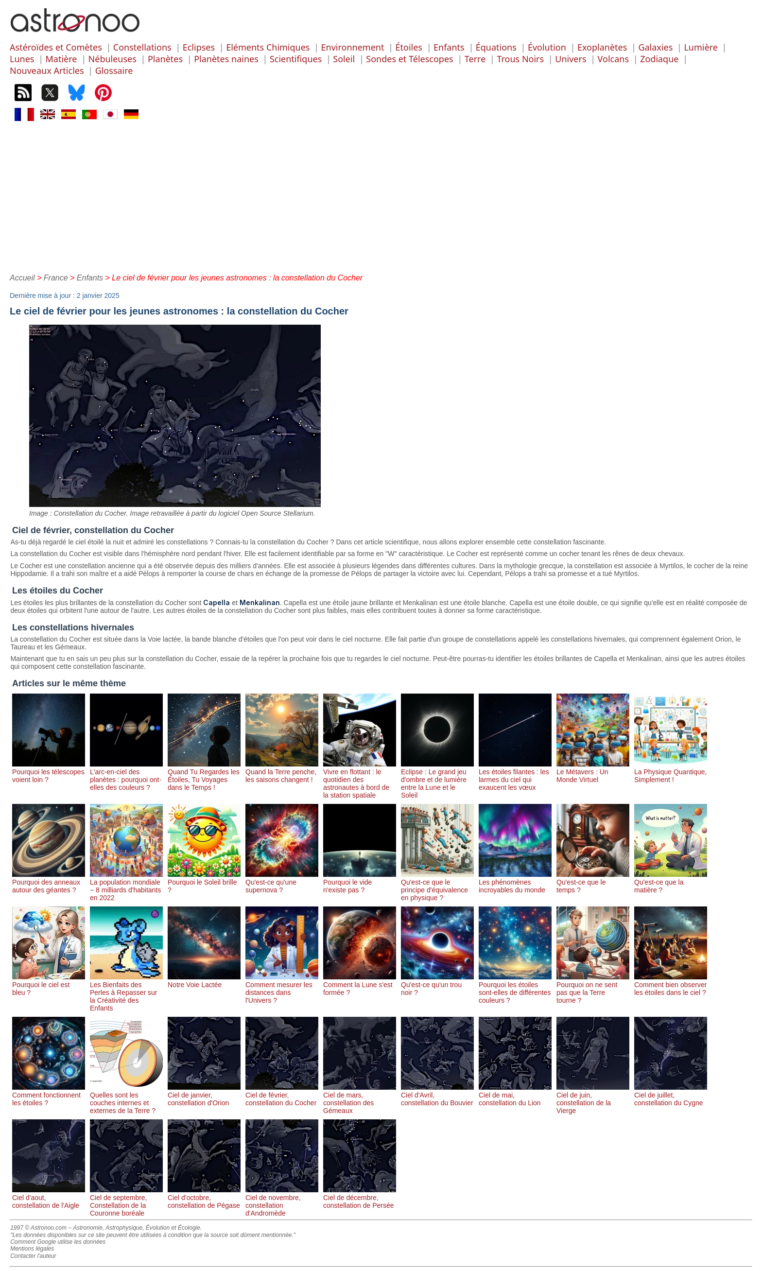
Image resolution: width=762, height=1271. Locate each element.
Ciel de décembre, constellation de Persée (359, 1197)
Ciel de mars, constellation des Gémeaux (359, 1098)
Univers (570, 59)
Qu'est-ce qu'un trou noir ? (437, 984)
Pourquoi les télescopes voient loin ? (48, 771)
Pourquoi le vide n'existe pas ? (359, 882)
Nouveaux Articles (47, 70)
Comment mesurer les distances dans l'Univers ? (281, 988)
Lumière (700, 47)
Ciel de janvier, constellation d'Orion (204, 1095)
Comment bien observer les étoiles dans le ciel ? (670, 984)
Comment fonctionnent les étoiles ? (48, 1095)
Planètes (165, 59)
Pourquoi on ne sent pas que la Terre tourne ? (592, 988)
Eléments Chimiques (268, 47)
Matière (61, 59)
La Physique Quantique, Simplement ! (670, 771)
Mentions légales (32, 1248)
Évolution (547, 47)
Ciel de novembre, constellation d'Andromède (281, 1201)
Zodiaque (659, 59)
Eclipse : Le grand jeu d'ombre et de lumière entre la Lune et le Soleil (437, 779)
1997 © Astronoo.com (38, 1227)
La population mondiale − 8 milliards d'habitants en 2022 (126, 886)
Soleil (344, 59)
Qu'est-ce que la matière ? (670, 882)
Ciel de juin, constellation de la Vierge (592, 1098)
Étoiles (409, 47)
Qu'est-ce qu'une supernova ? (281, 882)
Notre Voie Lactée (204, 981)
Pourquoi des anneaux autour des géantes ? (48, 882)
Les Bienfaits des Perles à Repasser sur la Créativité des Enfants (126, 992)
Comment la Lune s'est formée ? (359, 984)
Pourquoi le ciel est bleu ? (48, 984)
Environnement (352, 47)
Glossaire (114, 70)
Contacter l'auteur (33, 1256)
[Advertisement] (381, 196)
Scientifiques (296, 59)
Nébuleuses (112, 59)
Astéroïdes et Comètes (56, 47)
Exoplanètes (602, 47)
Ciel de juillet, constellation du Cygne (670, 1095)
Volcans (613, 59)
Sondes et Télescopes (409, 59)
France (56, 278)
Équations (496, 47)
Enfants (449, 47)
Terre (475, 59)
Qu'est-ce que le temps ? (592, 882)
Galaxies (655, 47)
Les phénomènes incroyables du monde (515, 882)
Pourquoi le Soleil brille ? (204, 882)
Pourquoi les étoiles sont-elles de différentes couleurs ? (515, 988)
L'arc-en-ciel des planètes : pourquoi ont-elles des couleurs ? (126, 775)
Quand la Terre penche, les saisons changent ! (281, 771)
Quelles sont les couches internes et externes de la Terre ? (126, 1098)
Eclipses (199, 47)
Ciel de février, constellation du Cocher (281, 1095)
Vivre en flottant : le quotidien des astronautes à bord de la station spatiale (359, 779)
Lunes (22, 59)
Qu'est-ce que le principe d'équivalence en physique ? (437, 886)
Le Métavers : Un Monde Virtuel (592, 771)
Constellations (142, 47)
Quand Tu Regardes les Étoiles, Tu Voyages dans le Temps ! (204, 775)
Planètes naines (226, 59)
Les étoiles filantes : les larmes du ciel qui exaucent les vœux (515, 775)
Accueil (22, 278)
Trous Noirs (520, 59)
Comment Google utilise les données (57, 1241)
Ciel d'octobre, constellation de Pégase (204, 1197)
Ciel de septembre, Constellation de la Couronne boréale (126, 1201)
